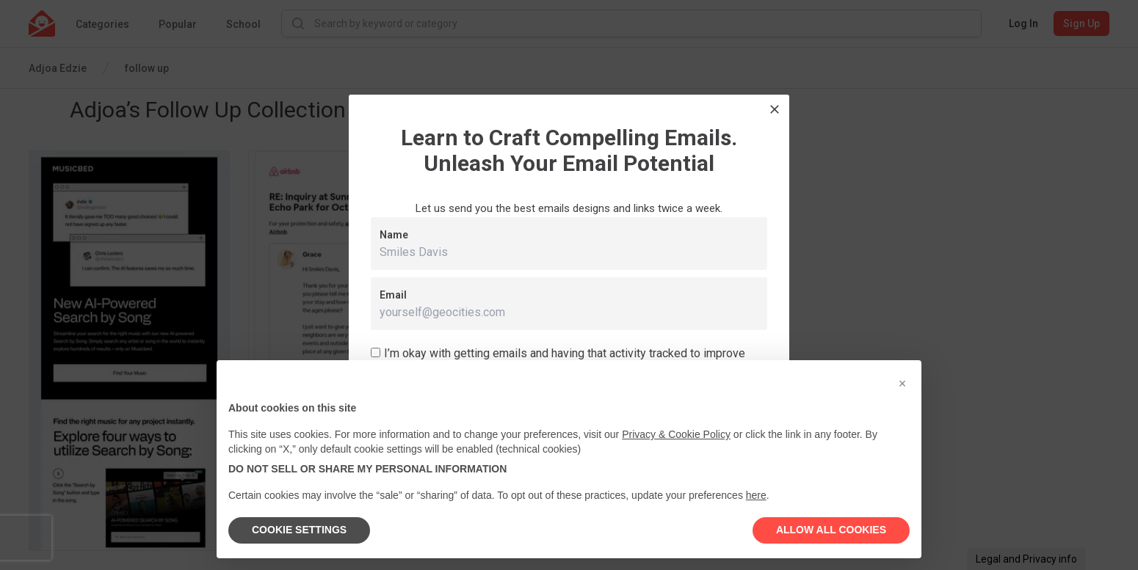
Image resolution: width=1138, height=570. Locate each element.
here (756, 495)
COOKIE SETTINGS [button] (299, 530)
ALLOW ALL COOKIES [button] (831, 530)
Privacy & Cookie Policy (676, 434)
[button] (902, 383)
